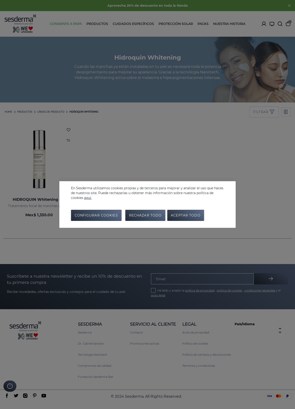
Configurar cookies (96, 215)
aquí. (88, 198)
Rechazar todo (145, 215)
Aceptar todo (185, 215)
